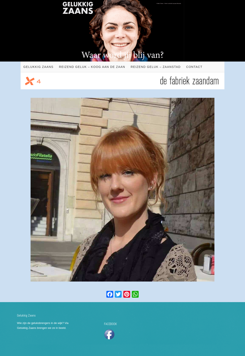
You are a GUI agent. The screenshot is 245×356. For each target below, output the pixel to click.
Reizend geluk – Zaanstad (156, 67)
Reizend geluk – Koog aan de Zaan (92, 67)
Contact (194, 67)
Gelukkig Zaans (38, 67)
